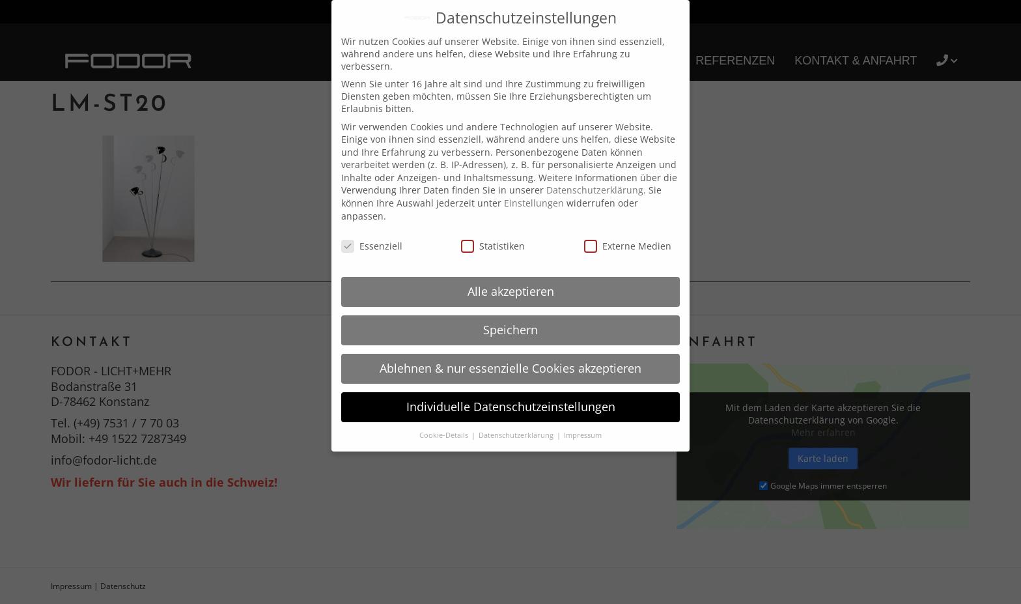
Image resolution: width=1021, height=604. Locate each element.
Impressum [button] (583, 435)
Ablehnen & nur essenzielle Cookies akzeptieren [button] (510, 368)
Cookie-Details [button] (444, 435)
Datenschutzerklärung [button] (517, 435)
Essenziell (371, 246)
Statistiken (493, 246)
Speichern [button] (510, 330)
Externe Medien (627, 246)
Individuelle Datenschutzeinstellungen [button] (510, 406)
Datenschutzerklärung (594, 190)
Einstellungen (534, 203)
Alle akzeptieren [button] (511, 291)
